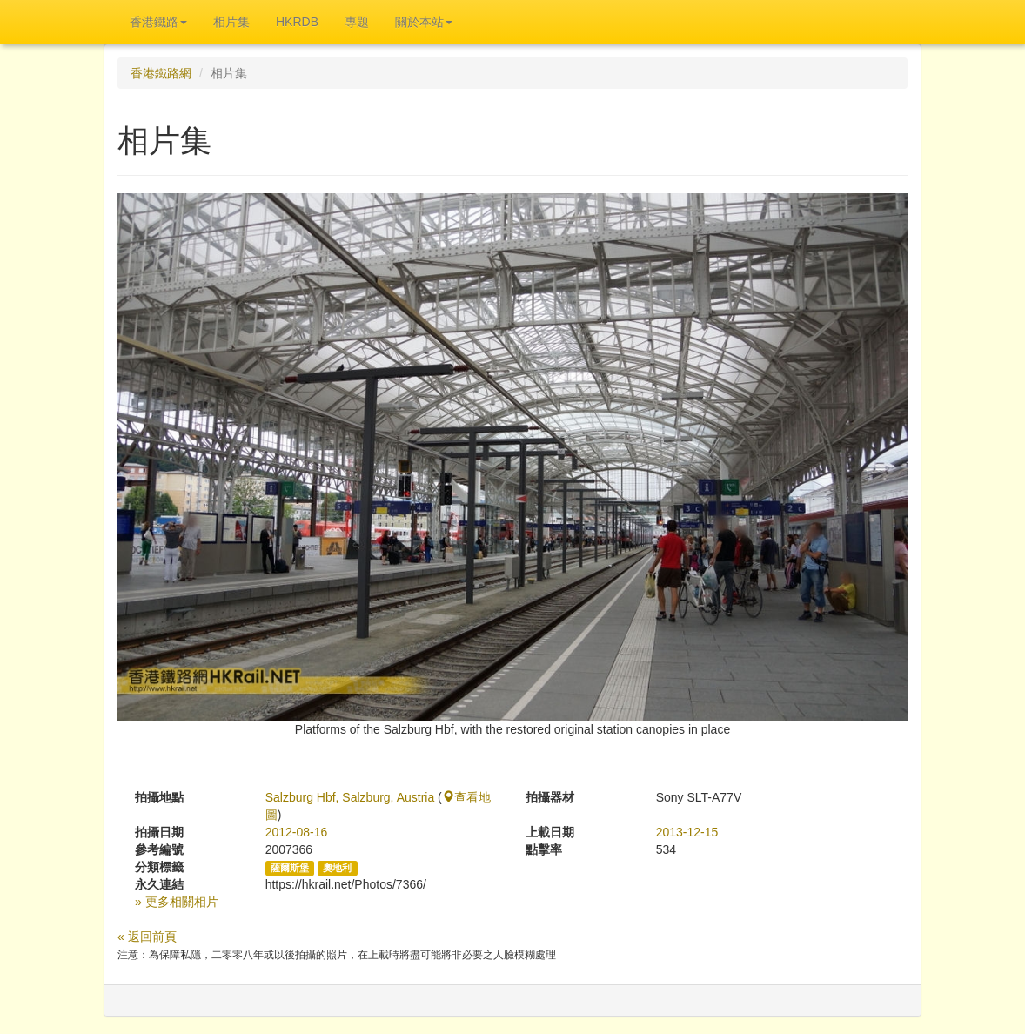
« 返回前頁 (147, 936)
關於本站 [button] (423, 22)
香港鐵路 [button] (158, 22)
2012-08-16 (296, 832)
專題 (357, 22)
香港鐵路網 (161, 73)
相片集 (231, 22)
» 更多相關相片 (176, 902)
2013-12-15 (687, 832)
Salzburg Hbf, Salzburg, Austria (350, 797)
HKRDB (297, 22)
